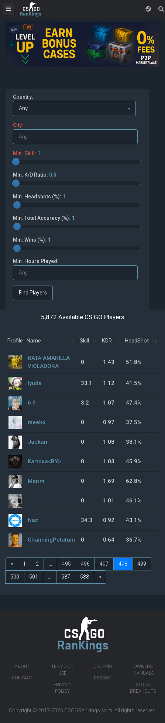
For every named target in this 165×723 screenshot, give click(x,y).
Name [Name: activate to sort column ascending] (34, 340)
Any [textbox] (23, 108)
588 (84, 577)
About (22, 666)
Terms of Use (62, 670)
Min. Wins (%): (32, 240)
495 (66, 564)
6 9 (32, 402)
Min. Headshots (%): (39, 196)
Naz (33, 520)
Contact (22, 678)
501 (33, 577)
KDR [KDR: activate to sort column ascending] (107, 340)
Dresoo (102, 678)
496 (85, 564)
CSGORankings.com (88, 710)
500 (14, 577)
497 (104, 564)
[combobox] (74, 108)
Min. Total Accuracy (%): (44, 218)
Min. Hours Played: (36, 261)
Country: (23, 97)
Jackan (37, 442)
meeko (36, 422)
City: (18, 125)
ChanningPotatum (51, 539)
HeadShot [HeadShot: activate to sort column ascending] (137, 340)
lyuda (35, 383)
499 (141, 564)
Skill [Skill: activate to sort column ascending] (84, 340)
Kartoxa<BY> (44, 461)
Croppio (102, 666)
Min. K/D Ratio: (34, 175)
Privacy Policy (62, 688)
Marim (36, 481)
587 (65, 577)
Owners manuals (143, 670)
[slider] (16, 162)
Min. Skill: (26, 153)
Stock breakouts (143, 688)
